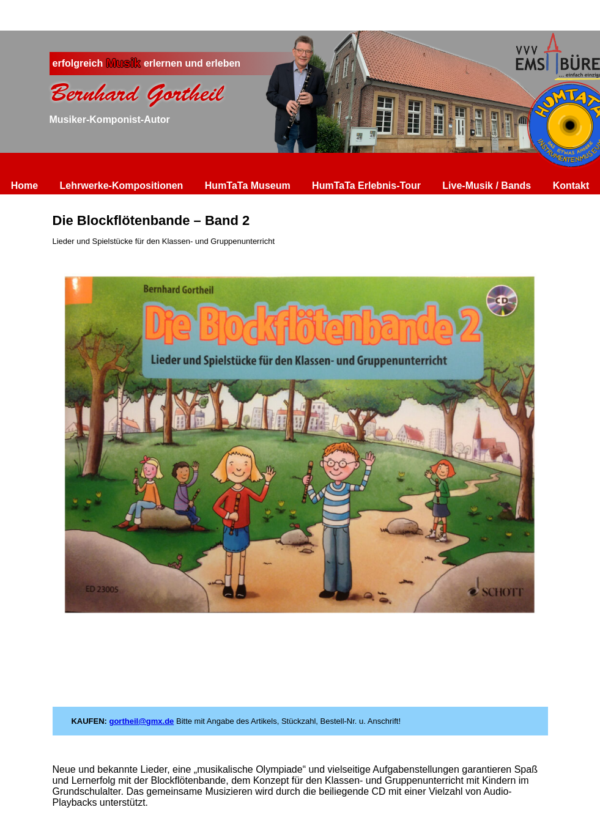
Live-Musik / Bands (486, 185)
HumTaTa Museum (248, 185)
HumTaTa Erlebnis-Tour (366, 185)
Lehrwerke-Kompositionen (121, 185)
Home (24, 185)
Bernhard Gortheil (136, 93)
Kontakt (571, 185)
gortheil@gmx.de (141, 721)
